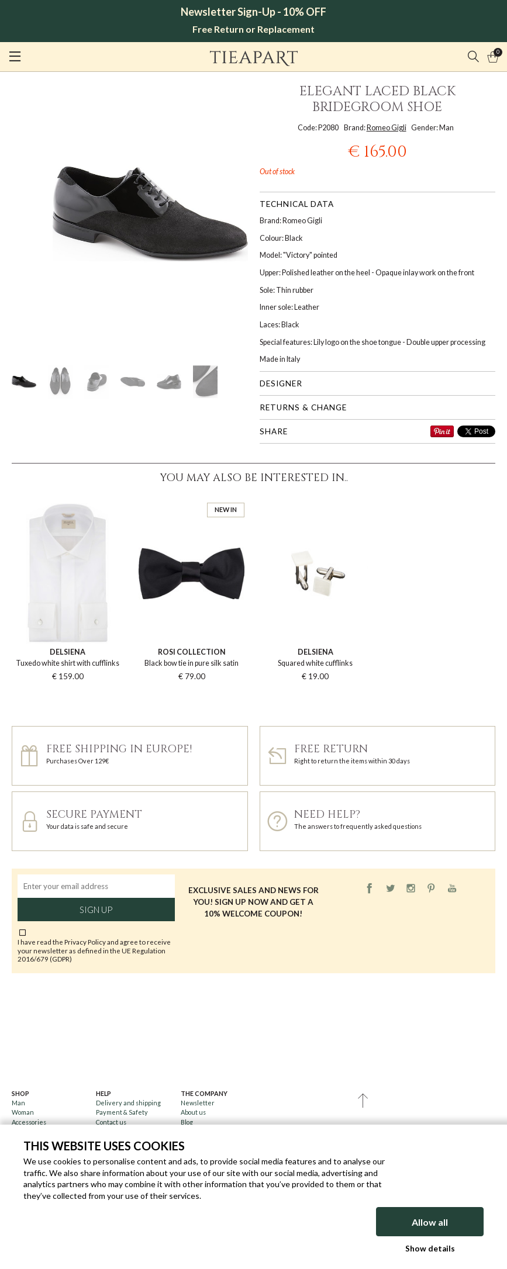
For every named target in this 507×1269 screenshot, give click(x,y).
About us (193, 1112)
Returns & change (303, 407)
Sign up (96, 909)
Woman (23, 1112)
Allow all (430, 1221)
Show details (430, 1248)
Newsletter (198, 1103)
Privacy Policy (85, 942)
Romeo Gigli (386, 127)
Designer (281, 383)
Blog (187, 1122)
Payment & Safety (122, 1112)
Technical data (297, 204)
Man (18, 1103)
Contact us (111, 1122)
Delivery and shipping (128, 1103)
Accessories (29, 1122)
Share (274, 431)
